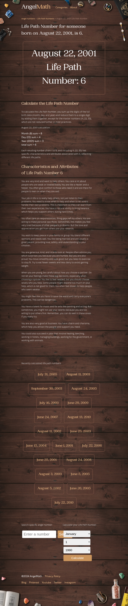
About (73, 7)
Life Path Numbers (45, 19)
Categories (61, 7)
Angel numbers (28, 19)
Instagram (70, 582)
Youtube (46, 582)
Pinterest (34, 582)
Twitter (58, 582)
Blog (23, 582)
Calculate (77, 558)
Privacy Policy (52, 576)
